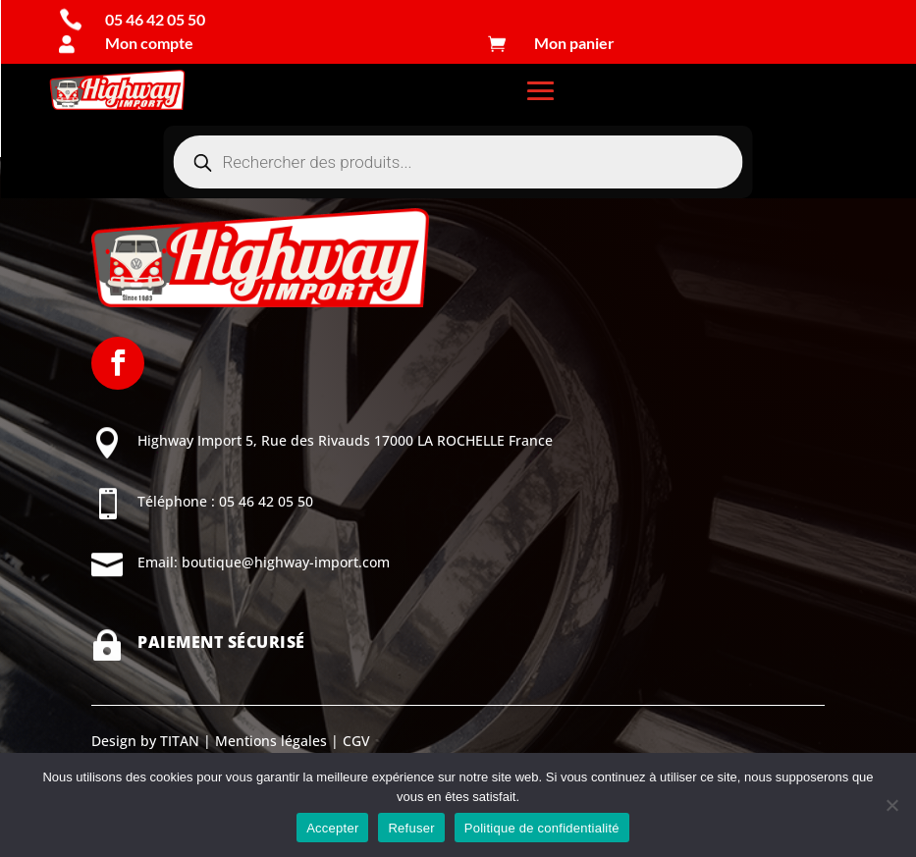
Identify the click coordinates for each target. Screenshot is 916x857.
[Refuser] (891, 805)
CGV (354, 740)
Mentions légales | (275, 740)
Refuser (411, 828)
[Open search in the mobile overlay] (458, 162)
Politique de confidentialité (542, 828)
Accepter (332, 828)
